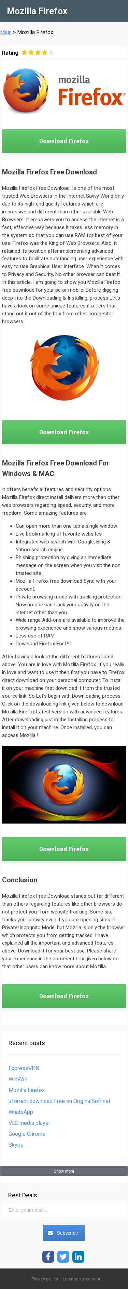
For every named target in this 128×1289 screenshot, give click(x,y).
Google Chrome (27, 1134)
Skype (16, 1145)
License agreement (81, 1278)
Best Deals (22, 1195)
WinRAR (18, 1079)
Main (6, 32)
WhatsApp (21, 1112)
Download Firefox (64, 141)
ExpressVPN (24, 1068)
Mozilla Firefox (27, 1090)
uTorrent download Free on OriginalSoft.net (59, 1101)
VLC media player (29, 1123)
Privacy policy (44, 1278)
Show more (64, 1171)
